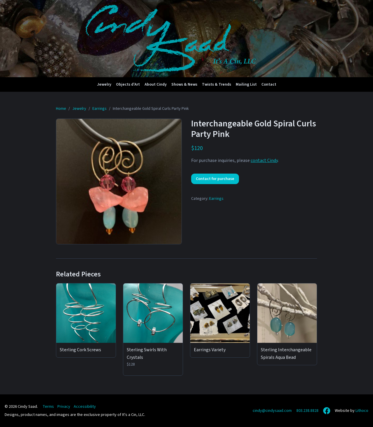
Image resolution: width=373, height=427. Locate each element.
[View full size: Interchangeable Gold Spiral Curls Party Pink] (119, 181)
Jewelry (104, 84)
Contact (268, 84)
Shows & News (184, 84)
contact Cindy (264, 160)
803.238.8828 (307, 411)
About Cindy (156, 84)
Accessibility (85, 407)
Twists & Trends (216, 84)
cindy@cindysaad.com (272, 411)
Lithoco (362, 411)
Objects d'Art (128, 84)
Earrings (216, 199)
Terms (48, 407)
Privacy (63, 407)
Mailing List (246, 84)
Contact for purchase (215, 179)
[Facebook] (326, 410)
